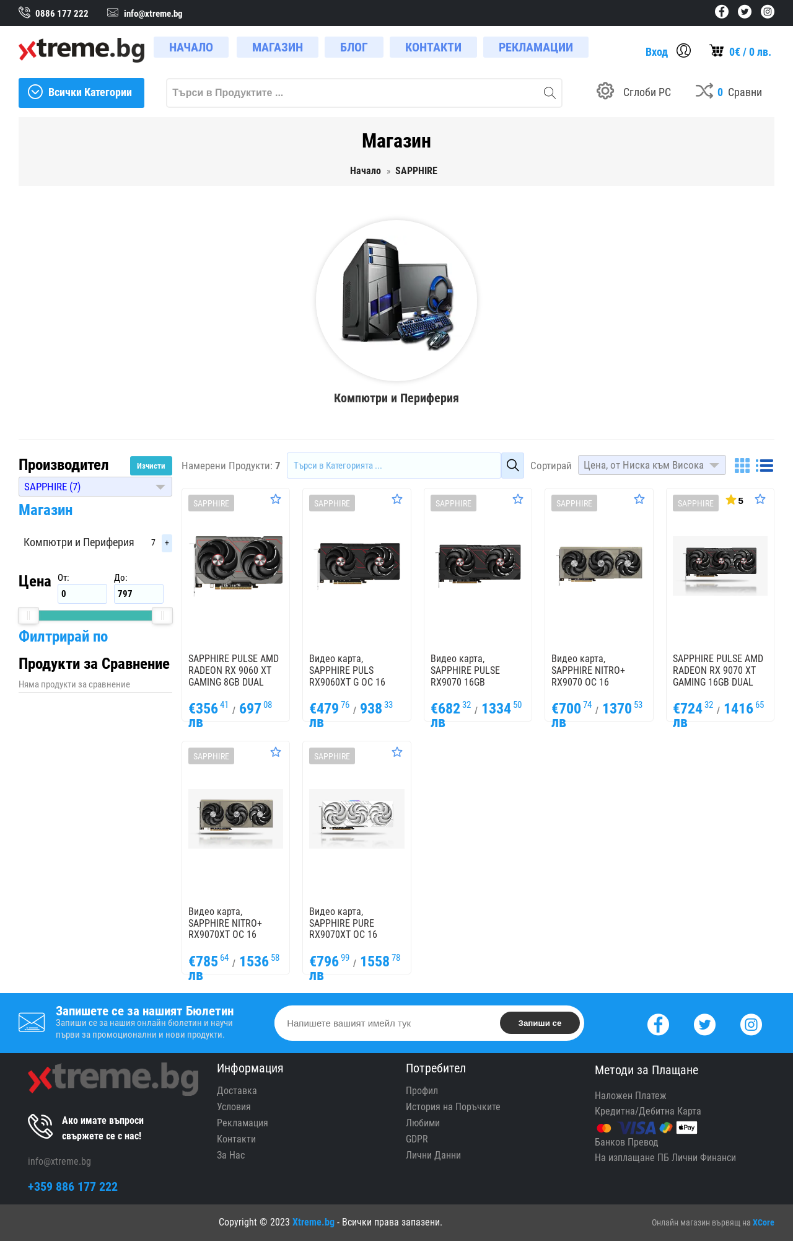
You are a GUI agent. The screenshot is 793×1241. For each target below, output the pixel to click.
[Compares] (729, 93)
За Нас (231, 1155)
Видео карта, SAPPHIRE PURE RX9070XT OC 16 (343, 923)
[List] (764, 465)
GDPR (417, 1139)
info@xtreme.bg (59, 1161)
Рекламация (242, 1123)
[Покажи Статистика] (734, 499)
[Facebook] (658, 1023)
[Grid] (742, 465)
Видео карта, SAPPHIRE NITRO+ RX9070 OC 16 (588, 670)
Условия (234, 1107)
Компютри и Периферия (79, 542)
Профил (422, 1091)
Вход (657, 51)
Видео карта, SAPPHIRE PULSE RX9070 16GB (465, 670)
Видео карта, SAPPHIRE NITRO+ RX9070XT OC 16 (225, 923)
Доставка (237, 1091)
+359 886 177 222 (73, 1186)
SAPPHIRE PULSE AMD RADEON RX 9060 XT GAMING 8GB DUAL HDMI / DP (233, 676)
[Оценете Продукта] (275, 499)
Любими (423, 1123)
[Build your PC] (634, 93)
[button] (95, 487)
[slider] (28, 615)
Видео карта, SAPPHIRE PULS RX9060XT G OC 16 (347, 670)
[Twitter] (705, 1023)
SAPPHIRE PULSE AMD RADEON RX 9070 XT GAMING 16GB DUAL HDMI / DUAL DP (718, 676)
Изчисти (151, 465)
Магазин (45, 510)
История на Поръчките (453, 1107)
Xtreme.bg (313, 1222)
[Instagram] (751, 1023)
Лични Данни (433, 1155)
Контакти (236, 1139)
